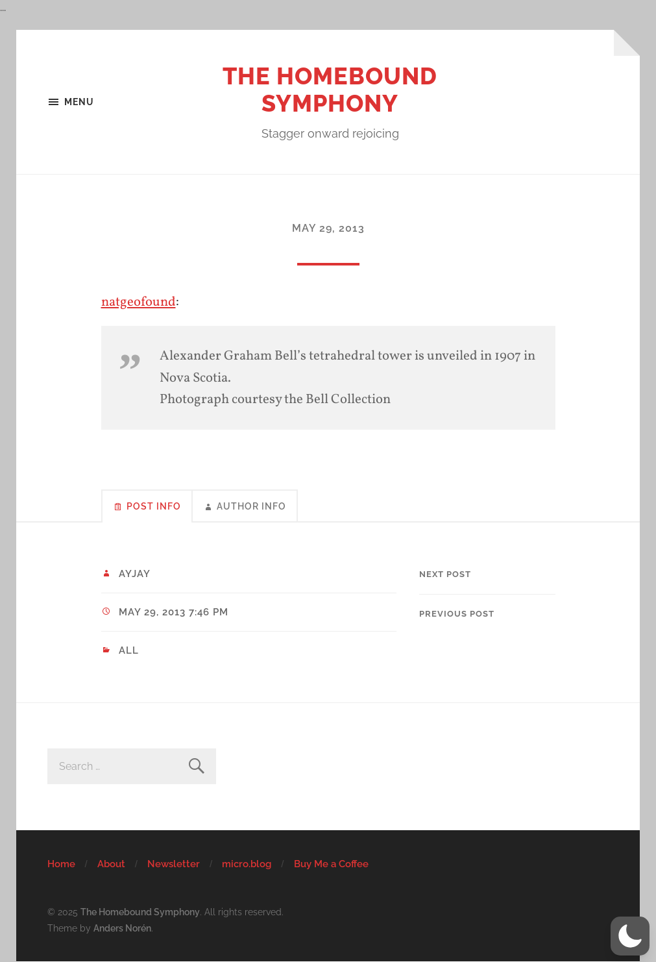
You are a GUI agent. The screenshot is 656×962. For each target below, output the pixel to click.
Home (61, 864)
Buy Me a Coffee (331, 864)
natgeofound (138, 302)
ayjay (135, 574)
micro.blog (246, 864)
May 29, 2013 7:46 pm (173, 612)
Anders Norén (122, 927)
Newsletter (173, 864)
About (111, 864)
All (129, 650)
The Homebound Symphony (330, 89)
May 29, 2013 (328, 228)
